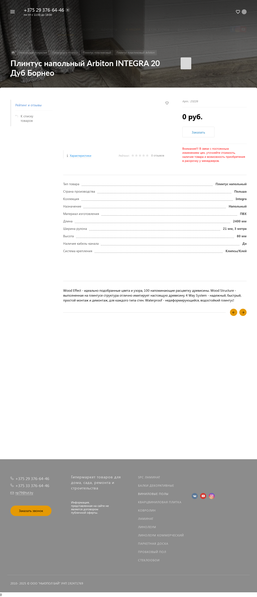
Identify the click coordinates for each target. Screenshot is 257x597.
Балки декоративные (156, 485)
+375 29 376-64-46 (44, 9)
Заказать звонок (31, 511)
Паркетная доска (153, 544)
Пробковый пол (152, 552)
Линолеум (147, 527)
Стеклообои (149, 560)
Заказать (198, 132)
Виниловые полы (153, 494)
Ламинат (145, 519)
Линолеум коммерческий (161, 535)
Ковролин (147, 510)
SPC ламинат (149, 477)
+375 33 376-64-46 (32, 485)
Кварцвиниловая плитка (159, 502)
